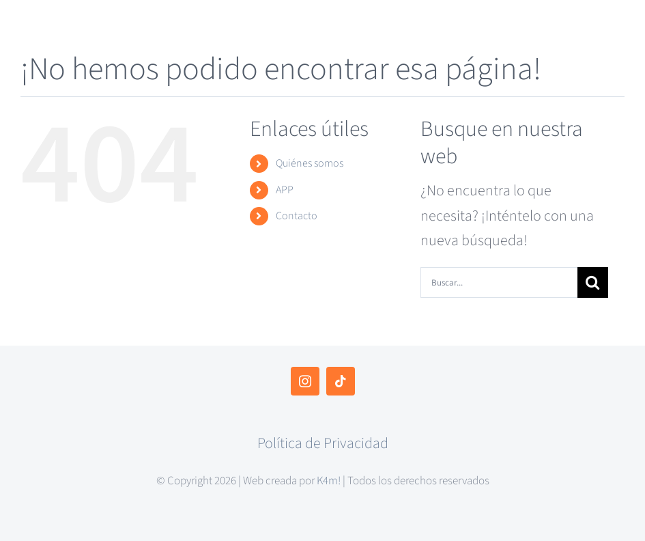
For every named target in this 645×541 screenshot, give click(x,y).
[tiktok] (340, 381)
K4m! (329, 481)
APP (284, 189)
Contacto (296, 215)
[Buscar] (592, 282)
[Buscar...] (498, 282)
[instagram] (305, 381)
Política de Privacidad (322, 443)
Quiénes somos (309, 163)
